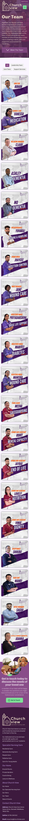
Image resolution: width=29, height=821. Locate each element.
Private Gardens (7, 770)
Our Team (5, 794)
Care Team (24, 63)
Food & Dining (6, 773)
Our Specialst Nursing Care (10, 787)
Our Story (5, 790)
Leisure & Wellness (8, 776)
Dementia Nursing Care (9, 750)
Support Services (14, 67)
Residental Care (7, 746)
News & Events (7, 797)
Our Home (5, 784)
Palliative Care (6, 756)
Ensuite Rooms (7, 767)
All (2, 63)
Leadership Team (12, 63)
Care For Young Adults (9, 759)
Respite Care (6, 753)
